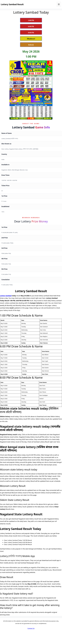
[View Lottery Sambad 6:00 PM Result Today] (31, 26)
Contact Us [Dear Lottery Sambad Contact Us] (31, 628)
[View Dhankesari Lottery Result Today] (31, 38)
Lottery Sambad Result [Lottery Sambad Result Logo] (12, 4)
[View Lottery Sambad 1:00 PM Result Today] (31, 20)
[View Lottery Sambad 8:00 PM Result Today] (31, 32)
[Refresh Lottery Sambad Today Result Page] (31, 44)
